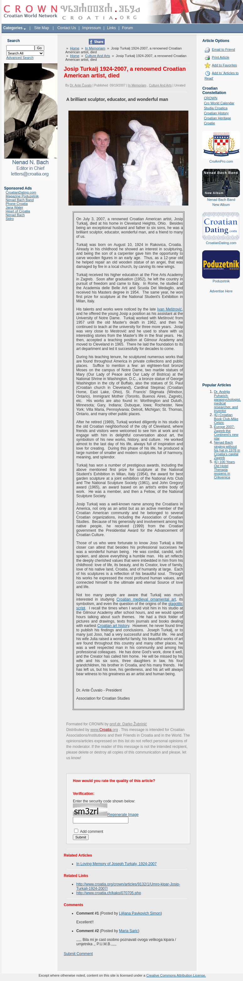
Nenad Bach (15, 215)
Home (74, 48)
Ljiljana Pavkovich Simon (140, 913)
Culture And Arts (97, 56)
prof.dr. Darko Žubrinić (128, 724)
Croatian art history (113, 626)
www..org (104, 730)
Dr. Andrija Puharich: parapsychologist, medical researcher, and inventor (227, 401)
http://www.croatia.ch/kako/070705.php (108, 893)
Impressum (91, 28)
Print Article (221, 57)
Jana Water (14, 207)
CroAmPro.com (221, 161)
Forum (127, 28)
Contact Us (66, 28)
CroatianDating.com (21, 192)
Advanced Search (20, 58)
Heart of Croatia (18, 211)
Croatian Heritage (217, 118)
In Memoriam (95, 48)
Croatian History (216, 113)
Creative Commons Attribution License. (176, 975)
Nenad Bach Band (20, 200)
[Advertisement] (221, 342)
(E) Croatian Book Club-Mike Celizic (226, 419)
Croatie (209, 123)
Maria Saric (128, 931)
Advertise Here (221, 291)
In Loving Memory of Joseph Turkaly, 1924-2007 (116, 864)
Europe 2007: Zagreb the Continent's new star (226, 432)
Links (111, 28)
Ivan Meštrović (169, 309)
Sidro (10, 219)
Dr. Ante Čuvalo (80, 85)
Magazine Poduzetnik (22, 196)
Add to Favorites (224, 65)
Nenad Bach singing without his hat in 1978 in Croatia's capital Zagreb (227, 450)
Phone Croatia (17, 204)
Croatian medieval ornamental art (146, 599)
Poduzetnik (221, 281)
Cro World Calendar (219, 103)
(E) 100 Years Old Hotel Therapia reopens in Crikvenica (224, 469)
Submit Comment (78, 954)
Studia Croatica (215, 108)
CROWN (210, 98)
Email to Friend (223, 49)
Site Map (41, 28)
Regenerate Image (122, 814)
